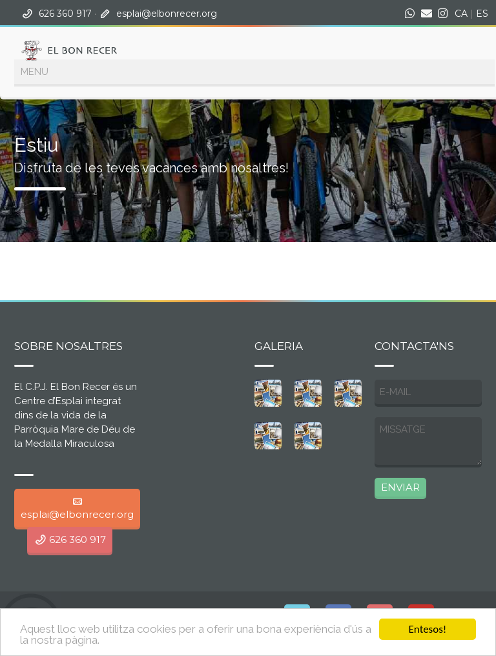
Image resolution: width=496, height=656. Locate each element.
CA (461, 13)
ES (482, 13)
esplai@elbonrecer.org (166, 13)
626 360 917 (65, 13)
